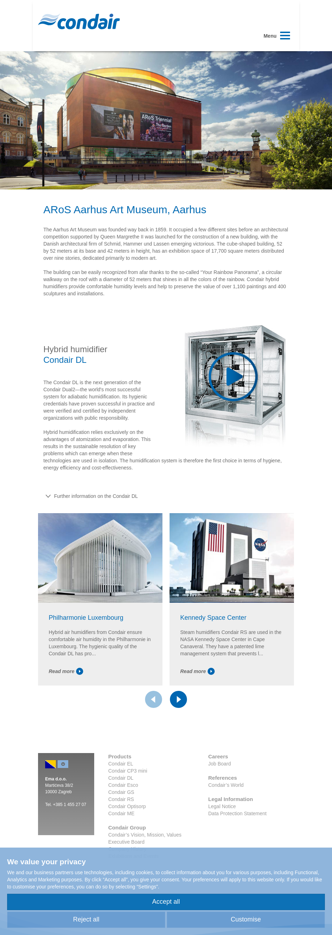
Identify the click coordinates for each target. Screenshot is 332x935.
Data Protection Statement (237, 813)
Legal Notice (222, 806)
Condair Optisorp (127, 806)
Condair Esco (123, 785)
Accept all (166, 901)
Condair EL (120, 764)
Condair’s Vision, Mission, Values (145, 835)
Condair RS (121, 799)
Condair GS (121, 792)
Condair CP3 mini (128, 771)
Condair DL (121, 778)
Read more (66, 671)
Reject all (86, 919)
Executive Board (126, 842)
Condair (79, 21)
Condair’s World (226, 785)
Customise (246, 919)
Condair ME (121, 813)
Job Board (219, 764)
